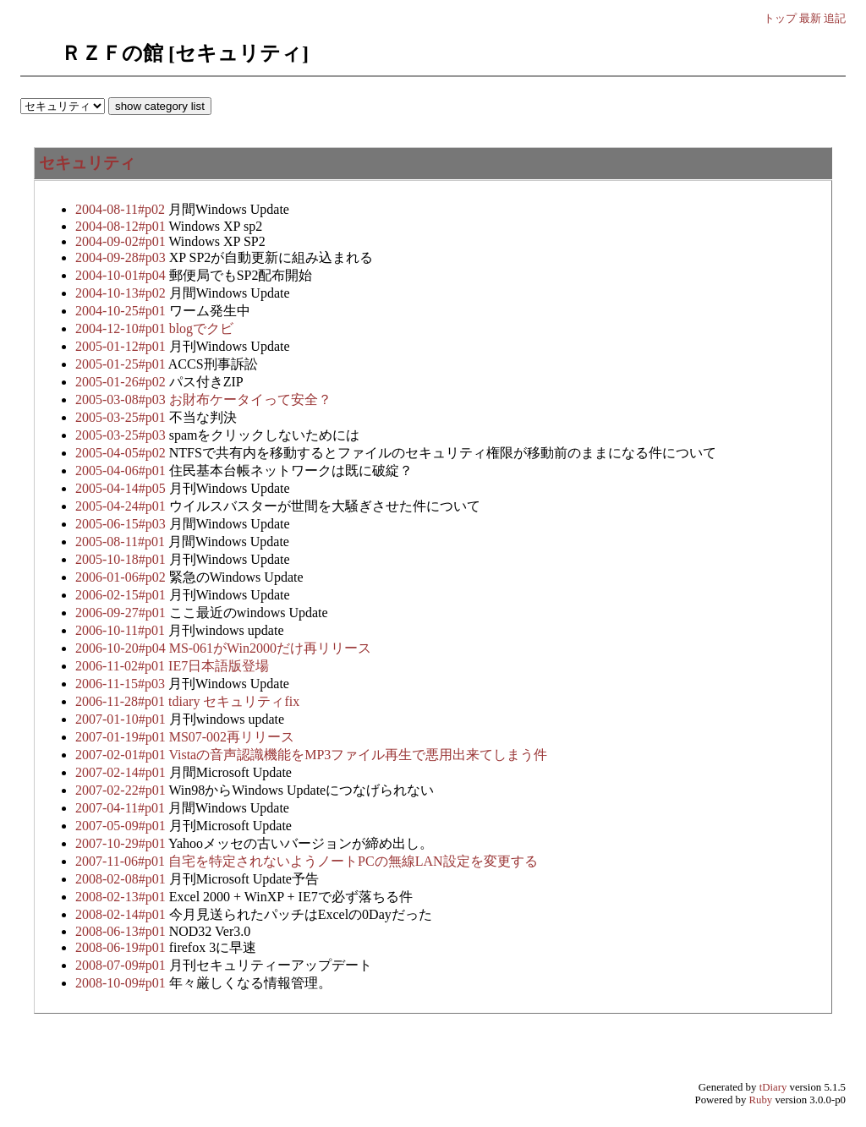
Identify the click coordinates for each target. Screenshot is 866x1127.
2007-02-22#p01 (121, 790)
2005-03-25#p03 (122, 435)
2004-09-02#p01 (121, 241)
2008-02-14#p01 (122, 914)
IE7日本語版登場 (218, 666)
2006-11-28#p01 (121, 701)
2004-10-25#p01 (122, 311)
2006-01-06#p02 (122, 577)
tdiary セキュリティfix (233, 701)
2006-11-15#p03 (121, 683)
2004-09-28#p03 (122, 257)
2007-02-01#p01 (121, 754)
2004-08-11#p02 (121, 209)
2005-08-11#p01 (121, 541)
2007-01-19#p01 (122, 737)
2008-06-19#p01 (122, 947)
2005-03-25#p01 (122, 417)
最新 (810, 18)
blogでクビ (201, 328)
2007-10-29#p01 (121, 843)
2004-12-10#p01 (122, 328)
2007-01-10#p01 (122, 719)
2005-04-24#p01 (122, 506)
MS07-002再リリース (231, 737)
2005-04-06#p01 (122, 470)
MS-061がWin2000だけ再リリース (270, 648)
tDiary (773, 1087)
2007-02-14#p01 (122, 772)
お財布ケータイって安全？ (250, 399)
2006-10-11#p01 (121, 630)
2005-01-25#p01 (121, 364)
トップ (780, 18)
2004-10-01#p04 (122, 275)
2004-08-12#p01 (121, 226)
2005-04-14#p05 (122, 488)
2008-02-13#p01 (122, 896)
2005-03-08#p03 (122, 399)
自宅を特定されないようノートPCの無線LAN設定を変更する (352, 861)
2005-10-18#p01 (122, 559)
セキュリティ (87, 163)
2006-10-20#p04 (122, 648)
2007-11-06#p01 (121, 861)
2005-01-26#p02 (122, 382)
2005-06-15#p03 (122, 524)
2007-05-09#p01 (122, 825)
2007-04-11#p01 (121, 808)
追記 (835, 18)
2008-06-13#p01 (122, 931)
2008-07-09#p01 (122, 965)
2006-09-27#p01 (122, 612)
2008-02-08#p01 (122, 879)
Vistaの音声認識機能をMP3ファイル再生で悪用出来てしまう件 (357, 754)
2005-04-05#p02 (122, 453)
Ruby (761, 1100)
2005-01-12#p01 (122, 346)
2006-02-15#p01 (122, 595)
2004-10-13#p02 (122, 293)
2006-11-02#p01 (121, 666)
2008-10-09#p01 (122, 983)
